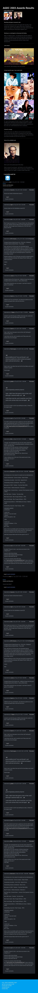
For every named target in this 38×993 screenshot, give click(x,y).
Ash (11, 219)
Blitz (11, 439)
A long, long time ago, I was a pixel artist (13, 70)
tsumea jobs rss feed (6, 985)
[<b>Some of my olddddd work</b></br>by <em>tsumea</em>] (18, 15)
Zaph (11, 204)
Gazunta (12, 190)
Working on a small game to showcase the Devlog (15, 33)
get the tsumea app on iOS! (8, 984)
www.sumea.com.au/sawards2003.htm (15, 560)
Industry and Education (8, 185)
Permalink (31, 190)
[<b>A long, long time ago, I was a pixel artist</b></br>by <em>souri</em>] (8, 15)
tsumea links (5, 988)
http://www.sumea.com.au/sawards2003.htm (16, 426)
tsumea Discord (5, 987)
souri (10, 182)
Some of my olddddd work (10, 140)
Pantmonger (13, 349)
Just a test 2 (7, 45)
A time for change (8, 129)
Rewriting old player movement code (12, 22)
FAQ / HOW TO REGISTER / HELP (9, 982)
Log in (7, 197)
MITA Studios (13, 238)
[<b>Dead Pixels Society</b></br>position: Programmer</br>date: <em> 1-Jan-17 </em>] (7, 178)
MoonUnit (12, 471)
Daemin (12, 296)
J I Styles (12, 312)
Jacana (12, 275)
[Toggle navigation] (3, 2)
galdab (11, 381)
